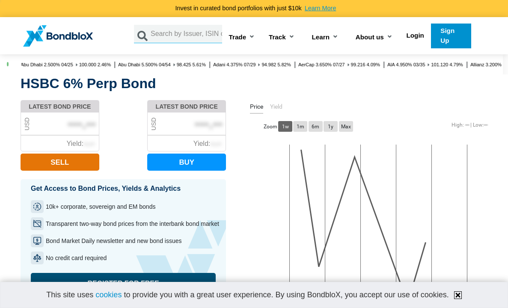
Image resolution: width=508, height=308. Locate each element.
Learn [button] (321, 37)
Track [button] (277, 37)
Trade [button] (238, 37)
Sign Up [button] (447, 35)
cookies (108, 294)
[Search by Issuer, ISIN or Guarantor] (186, 34)
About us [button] (370, 37)
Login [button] (415, 35)
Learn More (320, 8)
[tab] (256, 108)
